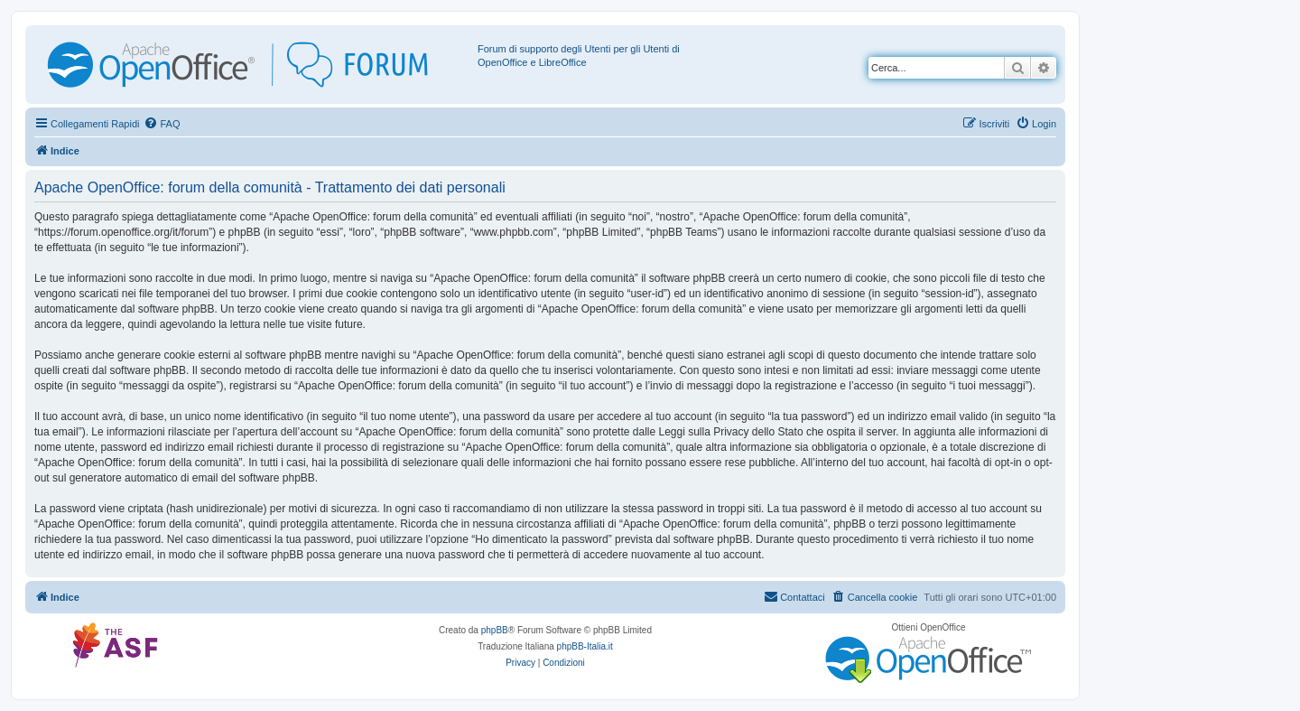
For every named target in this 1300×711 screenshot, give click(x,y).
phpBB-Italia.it (585, 646)
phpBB (494, 630)
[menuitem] (162, 124)
